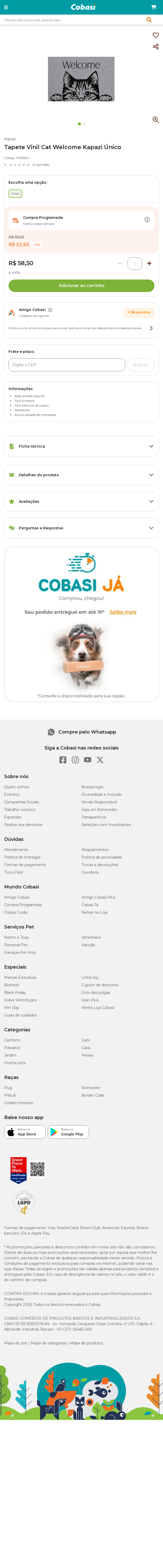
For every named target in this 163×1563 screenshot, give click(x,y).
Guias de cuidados (20, 1015)
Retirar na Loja (94, 912)
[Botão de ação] (147, 220)
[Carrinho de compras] (154, 7)
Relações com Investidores (106, 824)
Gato (86, 1040)
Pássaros (12, 1047)
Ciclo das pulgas (96, 992)
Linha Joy (90, 977)
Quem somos (16, 787)
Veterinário (91, 937)
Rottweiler (91, 1087)
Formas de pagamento (25, 864)
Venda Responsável (99, 802)
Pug (8, 1087)
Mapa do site (15, 1343)
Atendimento (16, 849)
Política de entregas (22, 857)
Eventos (11, 794)
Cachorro (12, 1040)
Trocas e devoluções (100, 864)
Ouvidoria (90, 872)
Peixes (87, 1055)
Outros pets (15, 1062)
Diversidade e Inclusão (102, 794)
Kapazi (10, 139)
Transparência (94, 817)
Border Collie (93, 1095)
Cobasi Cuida (15, 912)
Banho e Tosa (16, 937)
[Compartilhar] (156, 47)
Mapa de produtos (86, 1343)
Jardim (10, 1055)
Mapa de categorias (48, 1343)
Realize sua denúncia (23, 824)
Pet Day (11, 1007)
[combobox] (81, 20)
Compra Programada (23, 905)
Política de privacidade (102, 857)
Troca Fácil (13, 872)
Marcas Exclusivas (20, 977)
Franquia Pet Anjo (20, 952)
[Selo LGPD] (24, 1214)
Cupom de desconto (100, 985)
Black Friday (15, 992)
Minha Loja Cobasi (98, 1007)
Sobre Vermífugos (20, 1000)
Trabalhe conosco (19, 809)
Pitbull (10, 1095)
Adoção (88, 945)
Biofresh (11, 985)
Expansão (12, 817)
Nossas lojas (92, 787)
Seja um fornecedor (99, 809)
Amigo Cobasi (16, 897)
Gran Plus (90, 1000)
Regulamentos (95, 849)
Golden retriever (18, 1103)
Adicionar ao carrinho (82, 285)
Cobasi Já (90, 905)
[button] (6, 7)
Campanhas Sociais (21, 802)
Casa (86, 1047)
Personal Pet (16, 945)
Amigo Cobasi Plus (98, 897)
